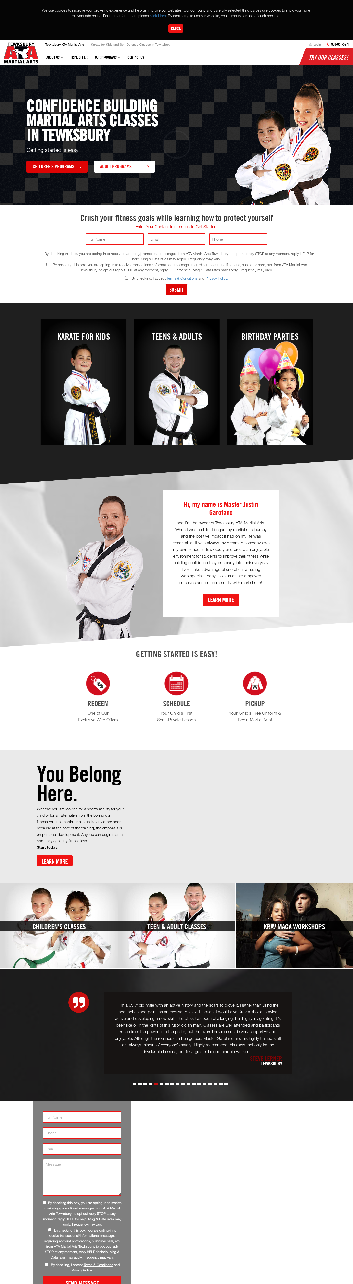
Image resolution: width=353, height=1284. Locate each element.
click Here (158, 15)
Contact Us (135, 57)
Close (176, 28)
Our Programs (107, 59)
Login (315, 44)
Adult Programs (124, 166)
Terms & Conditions (182, 278)
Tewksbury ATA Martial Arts (64, 44)
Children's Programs (57, 166)
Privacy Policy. (216, 278)
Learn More (221, 600)
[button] (134, 1084)
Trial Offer (79, 57)
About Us (54, 59)
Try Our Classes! (328, 57)
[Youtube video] (224, 815)
